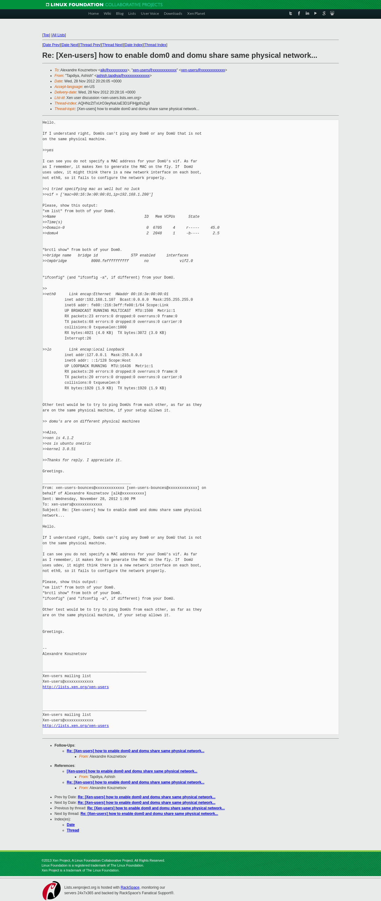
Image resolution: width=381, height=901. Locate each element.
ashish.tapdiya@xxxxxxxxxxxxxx (123, 75)
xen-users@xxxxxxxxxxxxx (155, 70)
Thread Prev (90, 45)
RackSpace (130, 887)
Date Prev (51, 45)
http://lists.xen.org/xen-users (76, 687)
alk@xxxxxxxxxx (113, 70)
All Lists (58, 35)
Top (46, 35)
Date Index (133, 45)
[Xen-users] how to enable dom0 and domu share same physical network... (132, 771)
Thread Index (155, 45)
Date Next (70, 45)
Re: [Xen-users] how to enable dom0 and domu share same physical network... (135, 751)
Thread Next (113, 45)
